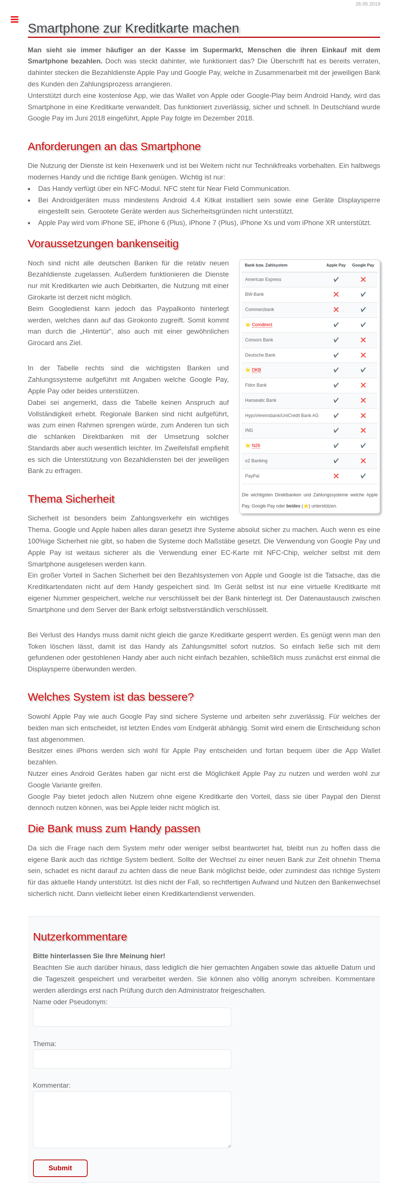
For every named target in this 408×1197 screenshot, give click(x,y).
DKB (256, 370)
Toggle (18, 19)
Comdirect (262, 324)
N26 (256, 445)
